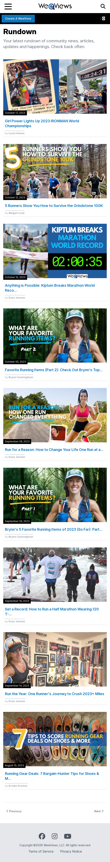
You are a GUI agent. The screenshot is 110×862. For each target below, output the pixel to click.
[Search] (103, 6)
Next (98, 811)
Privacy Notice (71, 851)
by (14, 133)
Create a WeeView (18, 18)
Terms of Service (41, 851)
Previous (14, 811)
